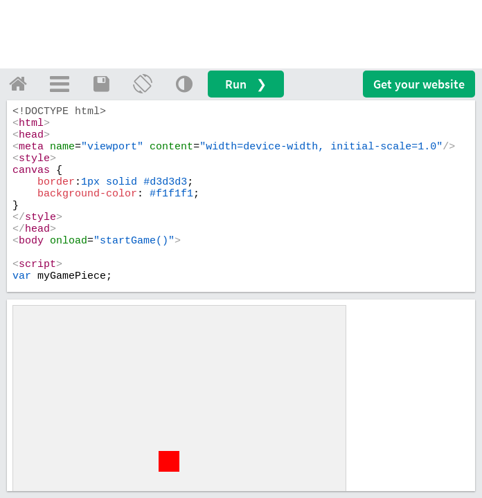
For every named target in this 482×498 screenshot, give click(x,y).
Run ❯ (246, 84)
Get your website (419, 84)
